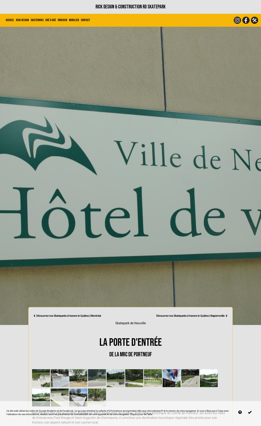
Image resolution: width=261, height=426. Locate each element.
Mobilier (74, 20)
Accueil (10, 20)
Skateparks (37, 20)
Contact (85, 20)
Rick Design (22, 20)
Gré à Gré (50, 20)
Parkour (62, 20)
